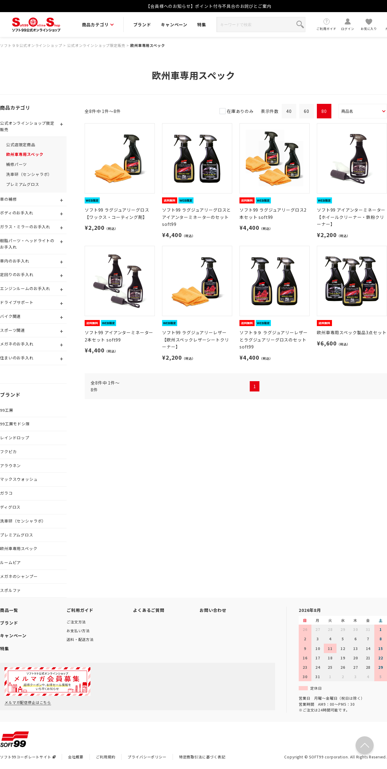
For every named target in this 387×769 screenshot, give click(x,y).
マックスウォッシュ (19, 479)
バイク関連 (10, 316)
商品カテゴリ (98, 24)
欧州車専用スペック (147, 45)
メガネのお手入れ (17, 344)
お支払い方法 (78, 630)
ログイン (347, 24)
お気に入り (368, 24)
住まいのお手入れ (17, 358)
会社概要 (75, 756)
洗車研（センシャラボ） (29, 174)
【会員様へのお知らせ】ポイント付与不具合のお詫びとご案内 (209, 6)
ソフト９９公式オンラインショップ (31, 45)
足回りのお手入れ (17, 274)
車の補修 (8, 199)
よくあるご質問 (148, 610)
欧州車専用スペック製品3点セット (351, 332)
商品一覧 (9, 610)
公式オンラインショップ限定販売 (96, 45)
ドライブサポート (17, 302)
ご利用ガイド (326, 24)
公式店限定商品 (20, 144)
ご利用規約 (105, 756)
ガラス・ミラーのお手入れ (25, 226)
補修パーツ (16, 164)
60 (306, 111)
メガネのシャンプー (19, 576)
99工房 (6, 410)
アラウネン (10, 465)
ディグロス (10, 507)
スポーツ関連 (12, 330)
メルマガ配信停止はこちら (28, 702)
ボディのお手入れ (16, 213)
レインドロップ (14, 438)
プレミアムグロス (22, 184)
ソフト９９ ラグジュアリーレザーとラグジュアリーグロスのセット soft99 (273, 339)
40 (289, 111)
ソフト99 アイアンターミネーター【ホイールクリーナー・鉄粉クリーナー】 (351, 217)
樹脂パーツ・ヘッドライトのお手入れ (27, 244)
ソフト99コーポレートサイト (28, 756)
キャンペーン (174, 24)
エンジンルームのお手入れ (25, 288)
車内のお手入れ (14, 261)
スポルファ (10, 590)
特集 (201, 24)
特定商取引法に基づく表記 (202, 756)
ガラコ (6, 493)
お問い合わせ (213, 610)
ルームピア (10, 562)
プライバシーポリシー (147, 756)
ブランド (142, 24)
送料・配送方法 (80, 639)
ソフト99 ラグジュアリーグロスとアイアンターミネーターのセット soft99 (196, 217)
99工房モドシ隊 (15, 424)
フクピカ (8, 451)
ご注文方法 (76, 621)
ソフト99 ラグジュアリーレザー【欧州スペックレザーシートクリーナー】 (195, 339)
